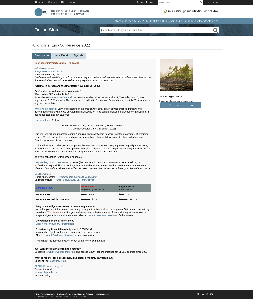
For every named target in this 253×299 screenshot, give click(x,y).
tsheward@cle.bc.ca (46, 272)
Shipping (89, 294)
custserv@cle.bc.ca (206, 20)
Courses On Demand (60, 97)
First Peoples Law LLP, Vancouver (77, 177)
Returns (81, 294)
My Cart (210, 11)
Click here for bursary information (55, 223)
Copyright (51, 294)
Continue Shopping (181, 105)
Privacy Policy (40, 294)
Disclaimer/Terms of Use (67, 294)
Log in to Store (172, 11)
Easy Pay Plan (58, 261)
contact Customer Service (101, 215)
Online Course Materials (62, 252)
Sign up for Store (192, 11)
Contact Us (213, 2)
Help (97, 294)
